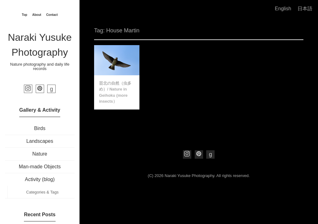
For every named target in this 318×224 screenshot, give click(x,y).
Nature (39, 153)
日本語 (305, 8)
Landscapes (39, 141)
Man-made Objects (40, 166)
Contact (52, 14)
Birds (39, 128)
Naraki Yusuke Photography (189, 175)
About (36, 14)
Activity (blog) (40, 179)
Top (24, 14)
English (283, 8)
